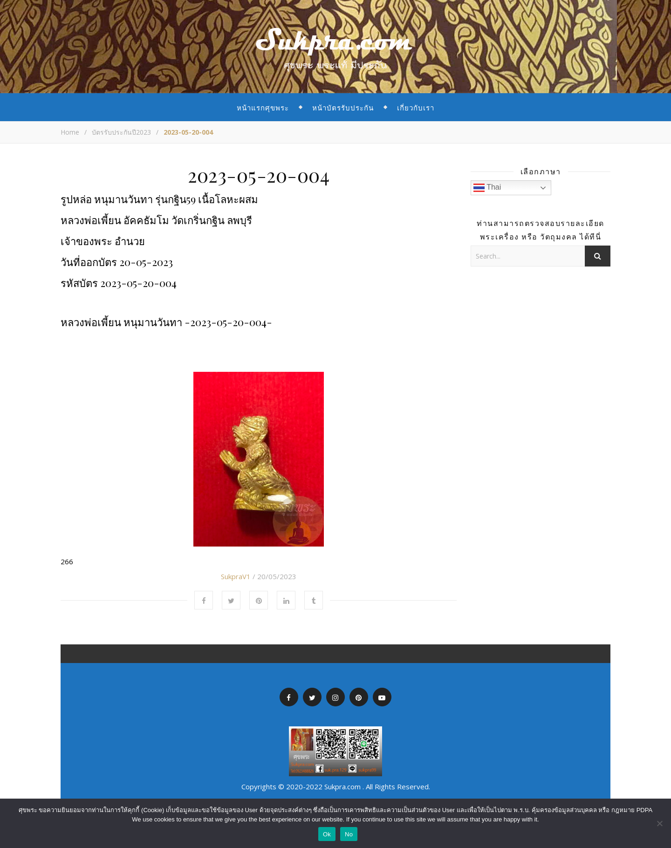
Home (70, 132)
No (349, 834)
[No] (659, 823)
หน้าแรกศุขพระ (263, 107)
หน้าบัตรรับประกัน (343, 107)
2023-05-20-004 (258, 174)
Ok (327, 834)
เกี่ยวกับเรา (415, 107)
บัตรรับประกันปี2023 (121, 132)
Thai (487, 187)
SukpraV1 (236, 576)
